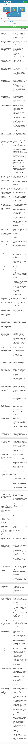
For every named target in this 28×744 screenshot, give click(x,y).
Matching (22, 9)
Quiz (14, 9)
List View (14, 26)
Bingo (10, 14)
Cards (6, 9)
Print (18, 14)
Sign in (24, 1)
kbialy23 (11, 21)
